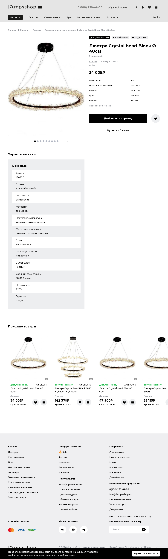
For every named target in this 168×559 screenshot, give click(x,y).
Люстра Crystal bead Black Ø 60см (115, 390)
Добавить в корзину (118, 118)
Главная (12, 30)
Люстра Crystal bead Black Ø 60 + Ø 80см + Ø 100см (73, 390)
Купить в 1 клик (118, 130)
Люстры (37, 30)
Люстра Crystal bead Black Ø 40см (26, 390)
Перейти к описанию (100, 106)
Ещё (156, 17)
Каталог (15, 17)
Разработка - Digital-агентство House (130, 547)
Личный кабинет (69, 509)
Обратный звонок (117, 7)
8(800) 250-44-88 (90, 7)
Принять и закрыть (146, 553)
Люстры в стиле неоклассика (60, 30)
